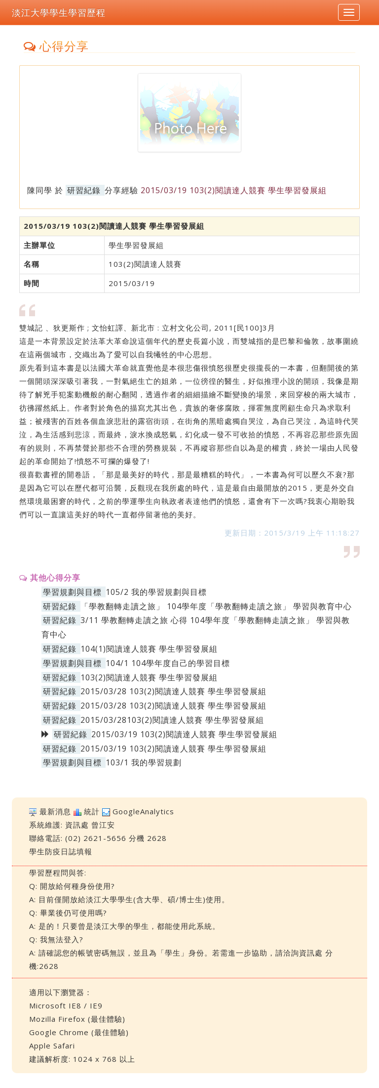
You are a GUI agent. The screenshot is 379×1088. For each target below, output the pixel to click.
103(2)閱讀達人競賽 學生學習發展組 (149, 677)
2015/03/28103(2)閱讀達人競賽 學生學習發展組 (172, 719)
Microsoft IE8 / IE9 (66, 1005)
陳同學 (39, 190)
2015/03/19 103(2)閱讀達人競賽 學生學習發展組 (173, 748)
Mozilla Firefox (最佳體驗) (77, 1019)
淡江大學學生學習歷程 (59, 12)
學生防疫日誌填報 (60, 851)
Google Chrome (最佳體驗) (79, 1032)
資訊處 (77, 825)
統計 (92, 811)
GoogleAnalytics (143, 811)
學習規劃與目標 (72, 591)
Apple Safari (52, 1045)
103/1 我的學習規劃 (144, 762)
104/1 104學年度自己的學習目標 (168, 663)
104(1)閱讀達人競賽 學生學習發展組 (149, 648)
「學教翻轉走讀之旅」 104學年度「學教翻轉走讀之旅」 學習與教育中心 (216, 606)
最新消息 (55, 811)
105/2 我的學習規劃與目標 (156, 591)
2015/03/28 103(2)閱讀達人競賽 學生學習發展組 (173, 691)
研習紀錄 (84, 190)
